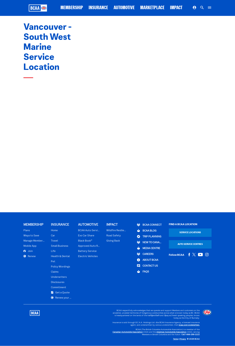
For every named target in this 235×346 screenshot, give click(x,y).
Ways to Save (31, 236)
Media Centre (148, 248)
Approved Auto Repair (89, 246)
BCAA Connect (149, 224)
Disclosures (57, 282)
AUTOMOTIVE (124, 8)
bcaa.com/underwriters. (189, 325)
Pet (53, 261)
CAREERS (145, 254)
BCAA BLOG (146, 230)
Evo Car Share (86, 236)
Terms (175, 339)
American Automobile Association (171, 332)
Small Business (59, 246)
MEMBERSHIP (71, 8)
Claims (54, 272)
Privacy (183, 339)
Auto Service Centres (190, 244)
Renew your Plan (61, 297)
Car (53, 236)
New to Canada (150, 242)
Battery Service (87, 251)
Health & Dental (60, 256)
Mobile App (30, 246)
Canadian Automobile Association (128, 332)
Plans (26, 230)
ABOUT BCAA (147, 259)
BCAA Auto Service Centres (89, 230)
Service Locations (190, 233)
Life (53, 251)
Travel (54, 241)
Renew (29, 256)
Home (54, 230)
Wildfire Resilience (116, 230)
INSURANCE (98, 8)
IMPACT (176, 8)
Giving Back (113, 241)
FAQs (143, 271)
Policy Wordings (60, 267)
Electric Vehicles (88, 256)
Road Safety (113, 236)
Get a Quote (60, 292)
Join (28, 251)
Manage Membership (34, 241)
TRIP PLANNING (149, 236)
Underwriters (59, 277)
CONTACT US (147, 265)
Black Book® (85, 241)
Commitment (58, 287)
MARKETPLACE (152, 8)
